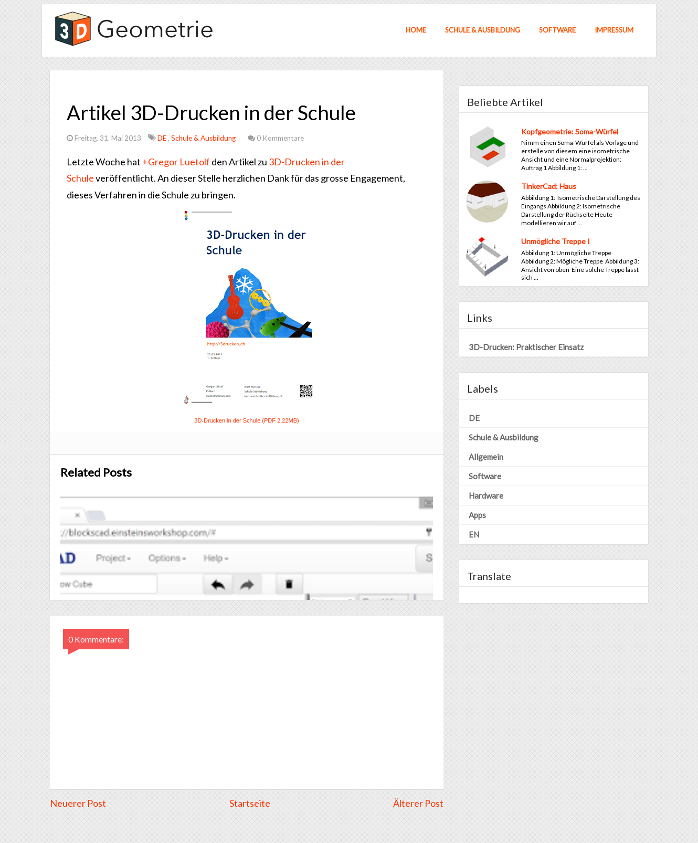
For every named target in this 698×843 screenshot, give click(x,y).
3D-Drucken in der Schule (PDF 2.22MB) (246, 420)
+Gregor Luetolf (176, 161)
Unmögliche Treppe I (555, 241)
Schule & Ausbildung (482, 30)
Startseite (249, 803)
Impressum (614, 30)
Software (557, 30)
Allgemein (486, 456)
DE (162, 138)
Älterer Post (418, 803)
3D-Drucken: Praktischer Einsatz (526, 347)
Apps (477, 515)
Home (416, 30)
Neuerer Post (78, 803)
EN (474, 534)
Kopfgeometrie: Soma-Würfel (569, 131)
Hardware (486, 495)
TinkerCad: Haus (548, 186)
